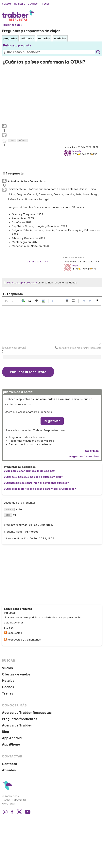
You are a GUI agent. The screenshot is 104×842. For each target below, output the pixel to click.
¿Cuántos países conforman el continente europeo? (36, 482)
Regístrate (52, 421)
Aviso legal (8, 803)
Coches (33, 4)
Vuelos (6, 4)
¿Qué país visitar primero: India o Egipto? (30, 470)
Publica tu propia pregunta (20, 282)
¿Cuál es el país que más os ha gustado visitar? (33, 476)
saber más (92, 450)
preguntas (10, 38)
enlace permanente (73, 257)
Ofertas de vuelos (16, 674)
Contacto (9, 764)
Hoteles (19, 4)
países (22, 140)
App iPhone (11, 744)
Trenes (45, 4)
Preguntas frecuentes (19, 719)
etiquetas (27, 38)
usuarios (44, 38)
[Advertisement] (52, 94)
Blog (5, 732)
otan (11, 140)
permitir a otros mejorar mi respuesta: (80, 347)
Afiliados (9, 770)
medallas (60, 38)
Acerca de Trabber (17, 725)
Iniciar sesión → (13, 24)
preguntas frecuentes (83, 456)
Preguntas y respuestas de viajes (31, 31)
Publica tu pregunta (17, 45)
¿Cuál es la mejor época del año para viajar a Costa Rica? (40, 488)
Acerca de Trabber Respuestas (27, 713)
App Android (12, 738)
